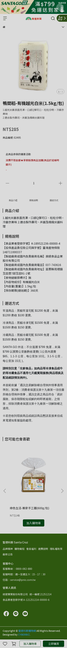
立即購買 (53, 644)
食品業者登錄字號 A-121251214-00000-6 (26, 599)
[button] (62, 491)
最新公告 (8, 554)
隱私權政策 (56, 549)
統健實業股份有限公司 (15, 594)
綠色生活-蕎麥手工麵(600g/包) (29, 508)
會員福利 (31, 549)
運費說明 (43, 549)
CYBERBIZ (24, 634)
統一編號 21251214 (40, 594)
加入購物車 (30, 644)
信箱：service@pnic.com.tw (19, 580)
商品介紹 (13, 200)
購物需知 (19, 549)
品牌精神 (8, 549)
